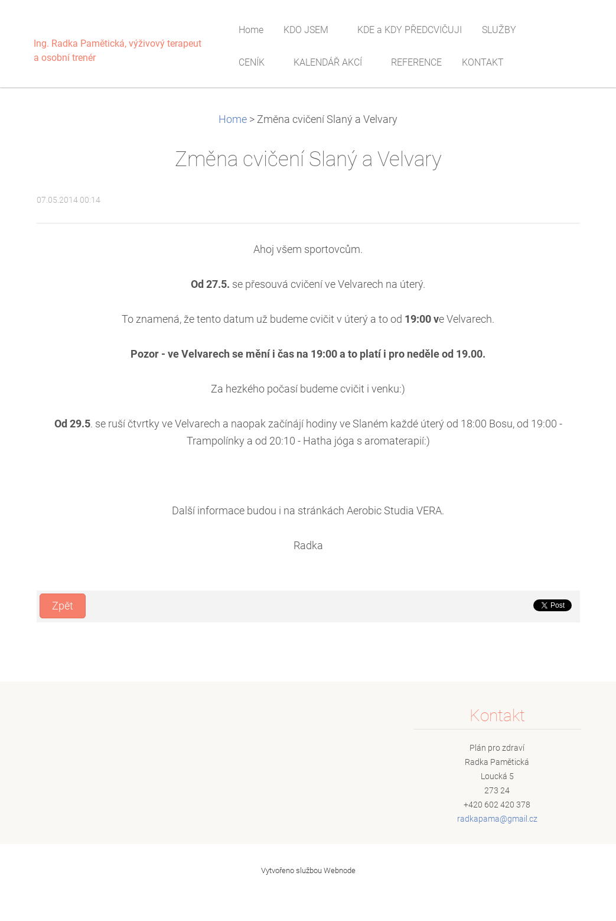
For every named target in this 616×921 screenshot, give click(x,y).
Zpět (62, 606)
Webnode (340, 870)
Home (233, 119)
